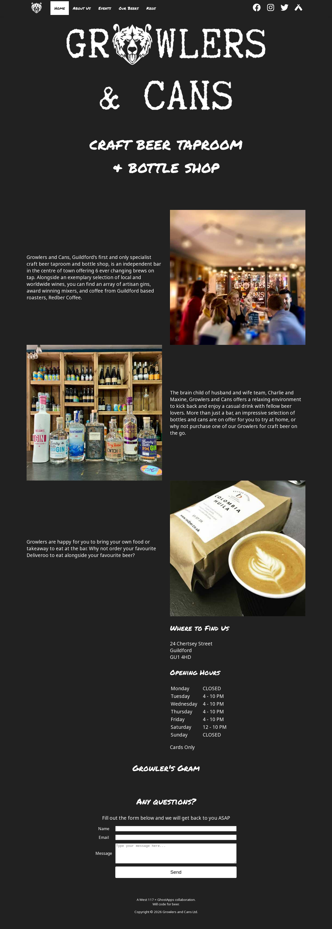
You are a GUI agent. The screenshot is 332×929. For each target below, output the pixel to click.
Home (59, 8)
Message (103, 855)
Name (103, 828)
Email (104, 837)
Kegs (151, 8)
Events (104, 8)
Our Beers (128, 8)
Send (175, 875)
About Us (81, 8)
